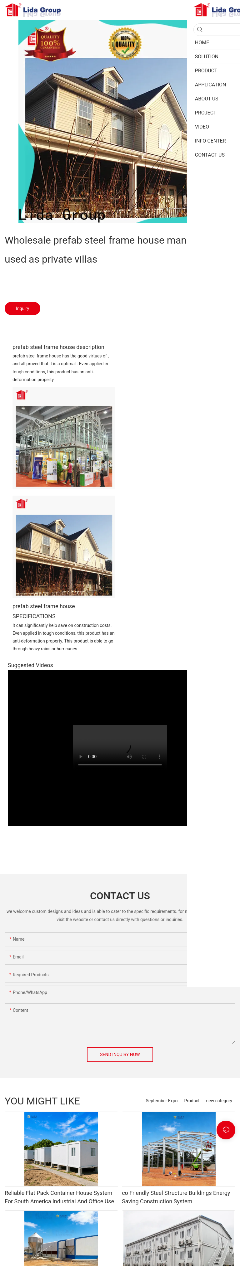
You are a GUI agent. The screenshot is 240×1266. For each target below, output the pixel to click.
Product (192, 1100)
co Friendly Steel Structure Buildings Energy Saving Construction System (176, 1197)
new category (219, 1100)
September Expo (162, 1100)
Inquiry (22, 308)
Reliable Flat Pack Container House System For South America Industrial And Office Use (59, 1197)
